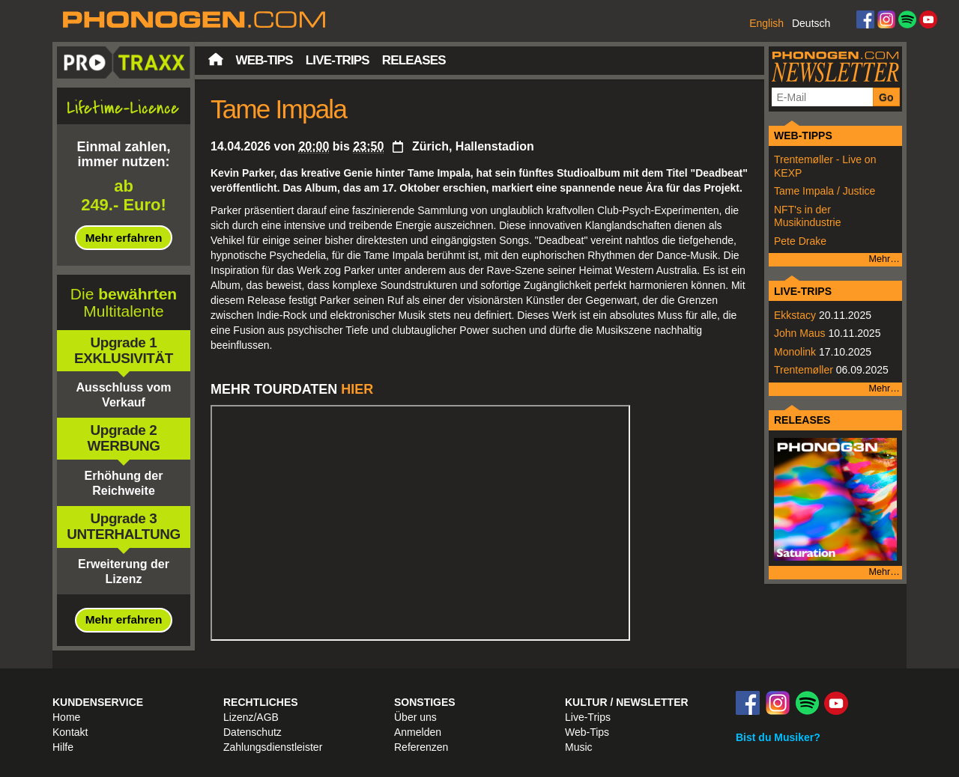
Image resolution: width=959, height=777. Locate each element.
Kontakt (70, 732)
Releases (414, 60)
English (766, 23)
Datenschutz (252, 732)
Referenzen (421, 747)
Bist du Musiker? (778, 737)
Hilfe (62, 747)
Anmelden (417, 732)
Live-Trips (337, 60)
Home (66, 717)
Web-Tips (264, 60)
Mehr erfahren (124, 237)
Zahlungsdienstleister (272, 747)
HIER (357, 389)
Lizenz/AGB (251, 717)
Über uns (415, 717)
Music (579, 747)
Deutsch (811, 23)
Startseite (216, 59)
